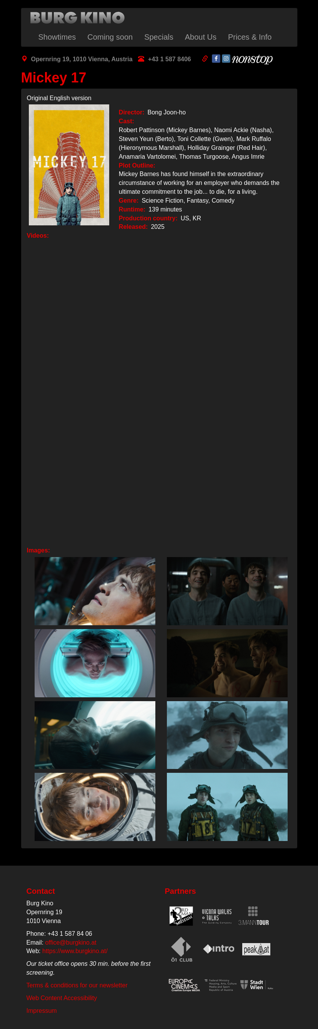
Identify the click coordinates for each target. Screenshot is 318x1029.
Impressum (42, 1010)
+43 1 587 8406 (169, 59)
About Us (200, 37)
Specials (158, 37)
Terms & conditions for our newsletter (77, 985)
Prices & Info (249, 37)
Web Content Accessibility (62, 998)
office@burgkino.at (70, 942)
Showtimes (57, 37)
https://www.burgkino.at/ (75, 951)
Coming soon (110, 37)
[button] (93, 591)
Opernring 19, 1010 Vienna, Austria (82, 59)
